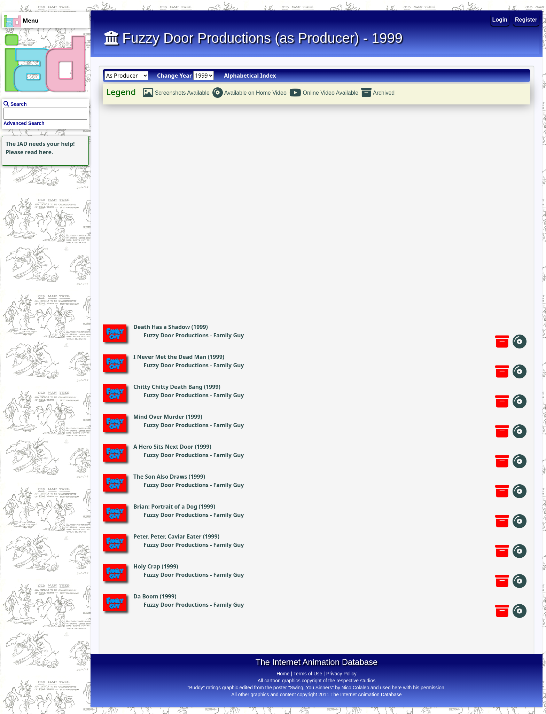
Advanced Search (24, 123)
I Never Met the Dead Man (169, 357)
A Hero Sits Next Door (163, 446)
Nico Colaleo (355, 687)
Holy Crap (146, 566)
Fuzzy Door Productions (176, 335)
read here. (39, 152)
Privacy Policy (341, 673)
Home (282, 673)
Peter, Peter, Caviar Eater (167, 536)
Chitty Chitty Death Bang (167, 387)
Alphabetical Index (250, 75)
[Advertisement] (43, 210)
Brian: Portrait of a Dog (165, 506)
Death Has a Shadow (161, 327)
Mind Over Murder (158, 417)
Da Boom (145, 596)
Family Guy (228, 335)
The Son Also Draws (160, 476)
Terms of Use (308, 673)
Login (500, 20)
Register (526, 20)
